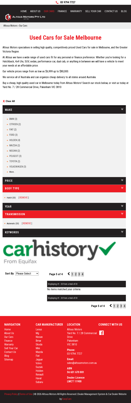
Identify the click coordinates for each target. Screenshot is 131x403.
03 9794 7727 (74, 353)
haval (38, 378)
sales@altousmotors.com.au (82, 363)
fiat (38, 355)
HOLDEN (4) (14, 140)
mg (37, 333)
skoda (39, 344)
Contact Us (111, 11)
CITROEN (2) (15, 124)
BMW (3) (13, 119)
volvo (39, 363)
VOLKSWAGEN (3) (17, 166)
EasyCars (66, 398)
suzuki (39, 367)
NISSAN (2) (14, 150)
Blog (124, 11)
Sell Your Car (93, 11)
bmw (38, 340)
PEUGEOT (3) (15, 156)
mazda (39, 352)
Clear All (10, 101)
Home (24, 11)
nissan (39, 337)
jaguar (39, 359)
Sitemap (8, 359)
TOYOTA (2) (14, 161)
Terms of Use (26, 394)
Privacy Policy (11, 394)
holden (39, 370)
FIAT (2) (13, 129)
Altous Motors (10, 25)
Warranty (76, 11)
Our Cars (49, 11)
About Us (35, 11)
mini (38, 348)
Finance (62, 11)
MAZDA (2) (14, 145)
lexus (39, 329)
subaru (39, 382)
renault (39, 374)
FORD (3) (13, 134)
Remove (24, 197)
